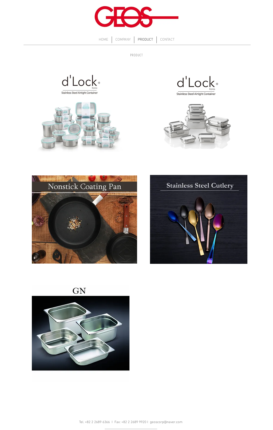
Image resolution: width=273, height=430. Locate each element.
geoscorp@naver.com (166, 422)
